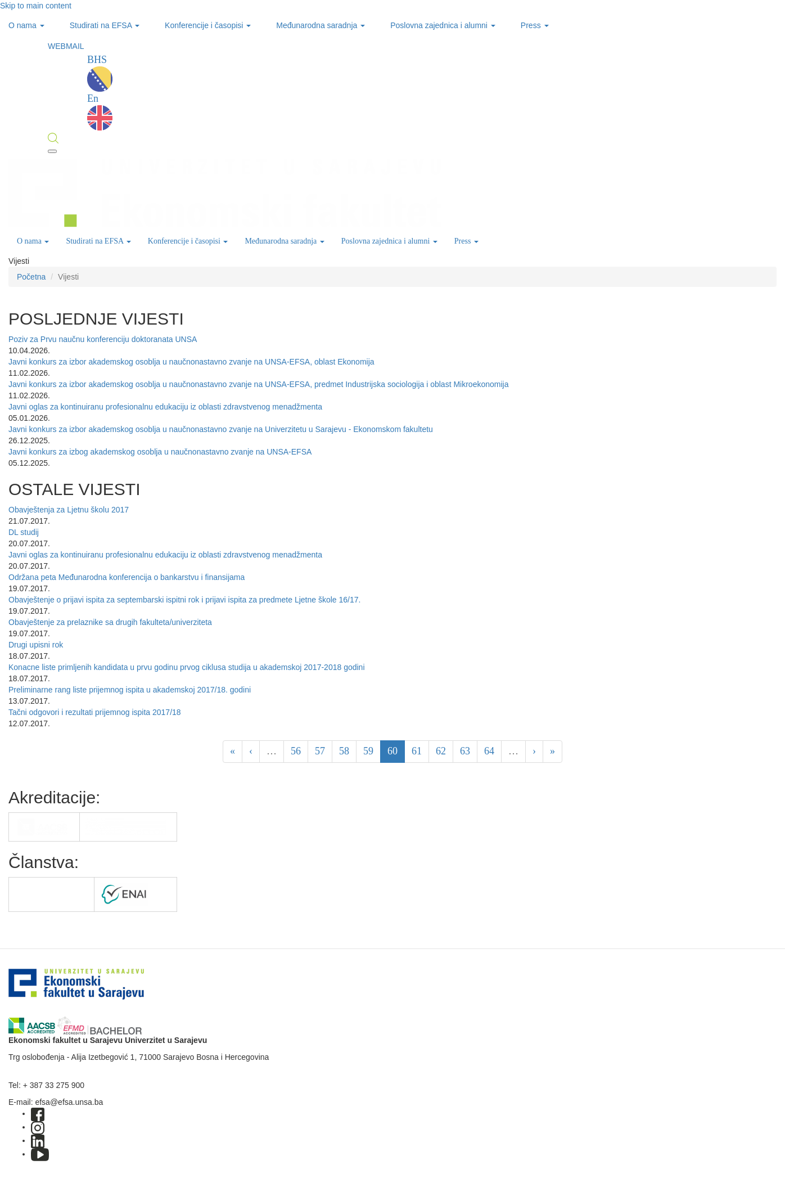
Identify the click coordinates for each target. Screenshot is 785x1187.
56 (296, 751)
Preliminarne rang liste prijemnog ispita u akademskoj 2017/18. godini (129, 689)
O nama (26, 25)
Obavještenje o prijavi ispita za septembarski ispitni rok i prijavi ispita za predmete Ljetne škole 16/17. (184, 599)
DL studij (23, 532)
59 (368, 751)
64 (489, 751)
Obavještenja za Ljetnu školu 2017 (68, 509)
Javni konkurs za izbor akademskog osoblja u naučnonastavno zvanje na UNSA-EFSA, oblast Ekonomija (191, 361)
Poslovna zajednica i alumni (442, 25)
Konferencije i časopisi (208, 25)
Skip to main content (35, 5)
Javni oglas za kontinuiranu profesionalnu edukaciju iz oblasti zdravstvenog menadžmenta (165, 406)
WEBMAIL (66, 46)
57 (320, 751)
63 (465, 751)
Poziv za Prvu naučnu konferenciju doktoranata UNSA (102, 339)
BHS (99, 73)
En (99, 112)
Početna (31, 276)
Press (535, 25)
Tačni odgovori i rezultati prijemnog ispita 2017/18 (94, 712)
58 (344, 751)
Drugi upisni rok (35, 644)
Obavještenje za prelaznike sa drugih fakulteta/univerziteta (110, 622)
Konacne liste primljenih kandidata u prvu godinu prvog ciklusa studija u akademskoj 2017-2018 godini (186, 667)
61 (417, 751)
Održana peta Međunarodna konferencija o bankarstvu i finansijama (126, 577)
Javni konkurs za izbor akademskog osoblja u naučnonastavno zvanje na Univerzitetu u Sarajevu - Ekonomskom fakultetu (220, 429)
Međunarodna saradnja (320, 25)
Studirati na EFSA (104, 25)
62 (441, 751)
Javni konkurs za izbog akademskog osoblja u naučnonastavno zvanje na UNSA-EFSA (160, 451)
